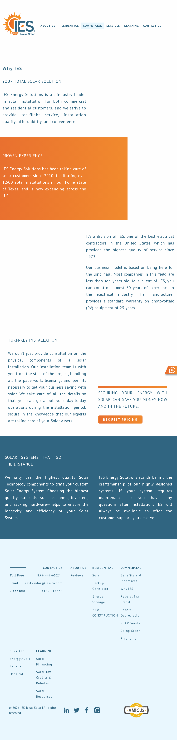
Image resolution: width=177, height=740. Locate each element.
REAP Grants (131, 623)
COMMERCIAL (131, 568)
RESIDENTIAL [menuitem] (69, 26)
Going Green (130, 631)
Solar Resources (44, 694)
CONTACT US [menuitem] (152, 26)
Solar (96, 575)
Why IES (127, 589)
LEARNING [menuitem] (131, 26)
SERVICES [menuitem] (113, 26)
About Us (78, 568)
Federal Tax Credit (130, 599)
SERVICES (17, 651)
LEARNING (44, 651)
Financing (129, 638)
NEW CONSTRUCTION (105, 612)
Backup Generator (100, 586)
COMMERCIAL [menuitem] (92, 26)
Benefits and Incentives (131, 578)
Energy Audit (20, 659)
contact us (53, 568)
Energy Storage (98, 599)
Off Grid (16, 674)
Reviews (77, 575)
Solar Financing (44, 661)
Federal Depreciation (131, 612)
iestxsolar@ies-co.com (44, 583)
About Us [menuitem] (47, 26)
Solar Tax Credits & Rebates (44, 677)
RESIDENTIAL (103, 568)
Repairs (16, 666)
